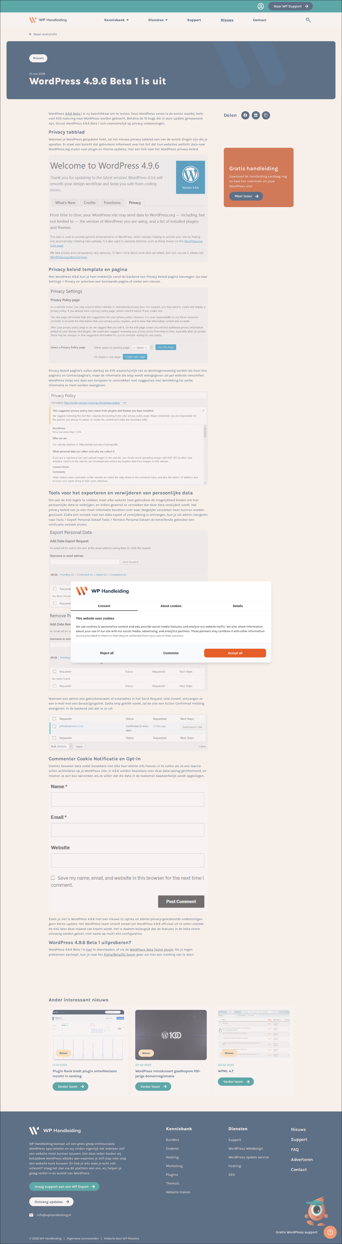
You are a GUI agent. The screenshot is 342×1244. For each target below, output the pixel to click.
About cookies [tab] (171, 606)
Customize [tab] (171, 653)
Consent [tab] (104, 606)
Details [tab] (238, 606)
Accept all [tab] (235, 653)
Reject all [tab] (106, 653)
